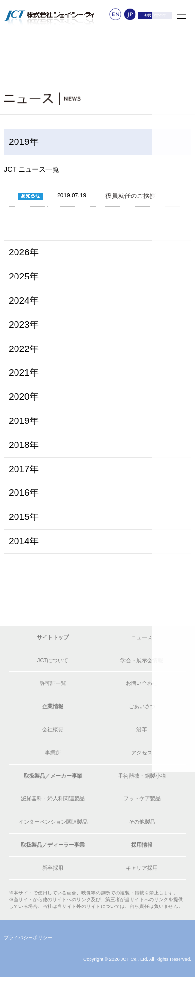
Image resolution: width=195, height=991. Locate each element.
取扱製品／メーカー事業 (53, 776)
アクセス (141, 752)
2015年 (24, 517)
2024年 (24, 300)
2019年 (24, 421)
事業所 (53, 752)
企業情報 (52, 706)
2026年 (24, 252)
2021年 (24, 372)
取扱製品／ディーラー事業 (53, 845)
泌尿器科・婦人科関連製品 (53, 798)
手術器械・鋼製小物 (142, 776)
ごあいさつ (142, 706)
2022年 (24, 349)
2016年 (24, 493)
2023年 (24, 325)
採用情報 (141, 845)
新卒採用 (52, 868)
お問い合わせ (142, 683)
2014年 (24, 541)
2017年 (24, 469)
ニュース (141, 637)
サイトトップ (53, 637)
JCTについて (53, 660)
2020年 (24, 396)
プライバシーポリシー (28, 937)
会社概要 (52, 729)
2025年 (24, 276)
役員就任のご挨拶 (130, 195)
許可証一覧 (53, 683)
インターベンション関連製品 (53, 821)
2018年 (24, 445)
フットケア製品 (142, 798)
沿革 (141, 729)
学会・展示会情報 (141, 660)
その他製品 (142, 821)
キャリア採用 (142, 868)
